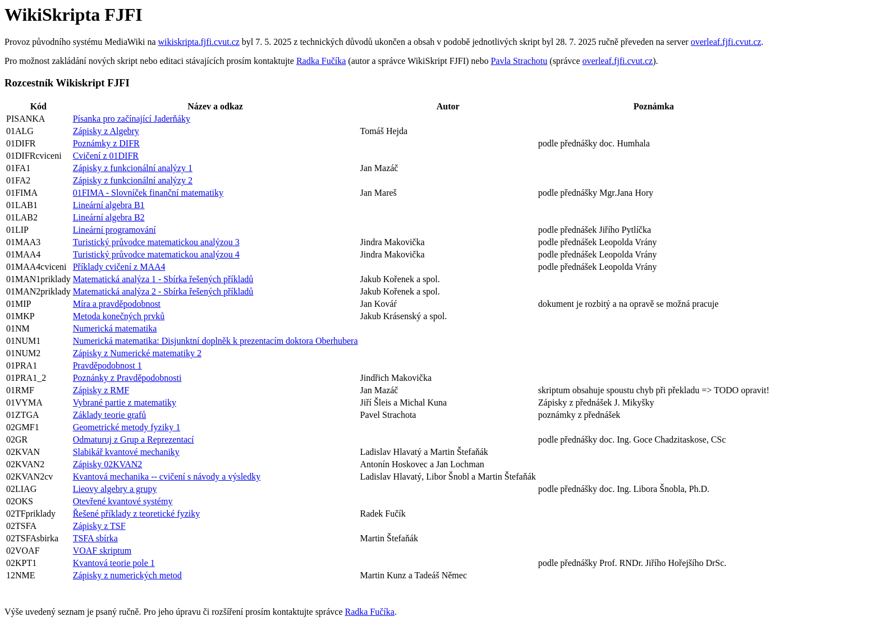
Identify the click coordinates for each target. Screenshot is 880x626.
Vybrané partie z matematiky (124, 402)
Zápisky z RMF (101, 390)
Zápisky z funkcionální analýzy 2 (132, 180)
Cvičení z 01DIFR (106, 155)
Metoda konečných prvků (119, 316)
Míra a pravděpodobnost (117, 304)
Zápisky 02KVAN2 (108, 464)
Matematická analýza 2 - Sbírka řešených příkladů (163, 291)
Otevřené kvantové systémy (123, 501)
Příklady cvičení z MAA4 (119, 266)
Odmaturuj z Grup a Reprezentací (133, 439)
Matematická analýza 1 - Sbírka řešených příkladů (163, 279)
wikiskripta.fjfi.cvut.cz (199, 42)
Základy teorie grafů (109, 415)
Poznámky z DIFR (106, 143)
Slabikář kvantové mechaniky (126, 452)
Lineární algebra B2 (109, 217)
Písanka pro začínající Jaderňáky (131, 118)
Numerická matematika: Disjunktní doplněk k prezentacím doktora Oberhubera (215, 341)
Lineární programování (114, 229)
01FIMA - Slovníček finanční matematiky (148, 192)
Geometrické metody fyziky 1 (127, 427)
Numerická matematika (115, 328)
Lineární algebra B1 (109, 205)
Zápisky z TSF (99, 526)
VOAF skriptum (102, 550)
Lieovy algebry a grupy (115, 489)
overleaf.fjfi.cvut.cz (726, 42)
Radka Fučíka (321, 61)
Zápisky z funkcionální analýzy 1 (132, 168)
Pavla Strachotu (519, 61)
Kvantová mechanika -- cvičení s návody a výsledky (167, 476)
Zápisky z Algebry (106, 131)
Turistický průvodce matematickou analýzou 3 (156, 242)
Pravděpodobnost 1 (107, 365)
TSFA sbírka (95, 538)
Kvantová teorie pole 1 (114, 563)
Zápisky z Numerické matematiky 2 (137, 353)
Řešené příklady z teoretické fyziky (136, 513)
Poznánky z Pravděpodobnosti (127, 378)
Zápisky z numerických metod (127, 575)
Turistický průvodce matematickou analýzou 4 (156, 254)
